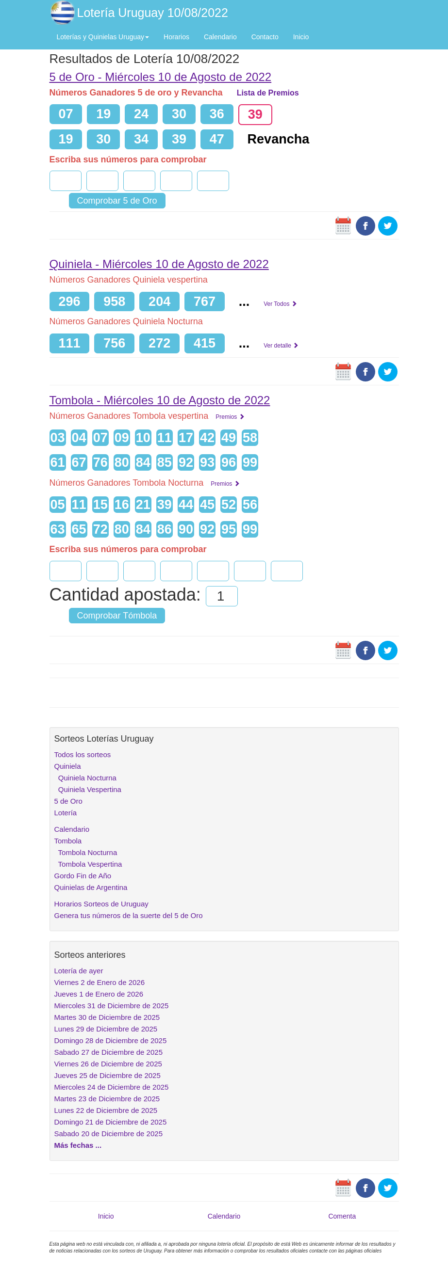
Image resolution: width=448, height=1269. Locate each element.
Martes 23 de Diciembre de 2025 (107, 1099)
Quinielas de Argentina (91, 887)
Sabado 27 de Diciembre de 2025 (108, 1052)
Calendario (220, 37)
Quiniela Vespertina (87, 789)
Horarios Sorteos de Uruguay (101, 904)
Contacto (265, 37)
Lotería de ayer (78, 971)
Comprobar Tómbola (117, 615)
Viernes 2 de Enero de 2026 (99, 982)
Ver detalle (281, 345)
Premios (230, 416)
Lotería (65, 813)
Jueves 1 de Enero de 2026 (98, 994)
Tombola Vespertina (88, 864)
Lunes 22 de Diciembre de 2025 (106, 1110)
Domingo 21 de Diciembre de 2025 (110, 1122)
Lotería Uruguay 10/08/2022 (152, 12)
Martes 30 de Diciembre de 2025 (107, 1017)
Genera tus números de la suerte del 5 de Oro (128, 915)
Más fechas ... (78, 1145)
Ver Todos (280, 304)
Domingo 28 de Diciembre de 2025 (110, 1040)
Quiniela (67, 766)
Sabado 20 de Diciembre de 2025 (108, 1133)
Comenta (342, 1216)
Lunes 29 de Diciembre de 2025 (106, 1029)
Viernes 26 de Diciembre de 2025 (108, 1064)
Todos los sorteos (82, 754)
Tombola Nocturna (85, 852)
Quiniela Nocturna (85, 778)
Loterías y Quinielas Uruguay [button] (103, 37)
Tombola (68, 841)
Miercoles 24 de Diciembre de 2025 (111, 1087)
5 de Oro (68, 801)
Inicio (301, 37)
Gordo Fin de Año (83, 876)
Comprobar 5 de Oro (117, 201)
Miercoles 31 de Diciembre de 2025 (111, 1005)
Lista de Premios (268, 93)
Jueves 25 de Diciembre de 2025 (107, 1075)
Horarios (176, 37)
